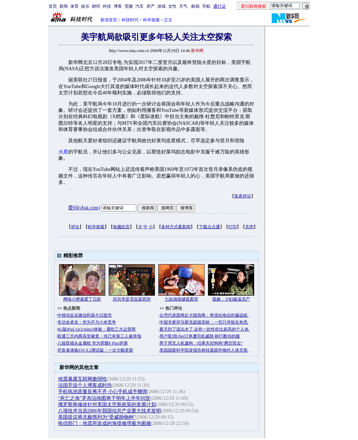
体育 (74, 6)
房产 (150, 6)
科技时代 (130, 19)
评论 (75, 226)
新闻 (63, 6)
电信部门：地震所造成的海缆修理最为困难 (104, 423)
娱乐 (85, 6)
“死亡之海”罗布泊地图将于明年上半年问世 (104, 398)
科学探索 (151, 19)
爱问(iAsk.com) (84, 207)
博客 (118, 6)
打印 (232, 226)
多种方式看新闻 (176, 226)
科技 (107, 6)
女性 (172, 6)
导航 (206, 6)
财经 (96, 6)
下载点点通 (209, 226)
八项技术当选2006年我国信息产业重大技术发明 (109, 410)
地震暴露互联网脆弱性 (82, 379)
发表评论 (242, 196)
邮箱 (195, 6)
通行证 (219, 6)
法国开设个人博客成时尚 (85, 385)
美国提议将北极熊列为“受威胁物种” (97, 417)
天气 (183, 6)
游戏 (161, 6)
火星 (63, 151)
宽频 (128, 6)
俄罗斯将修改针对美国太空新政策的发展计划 (107, 404)
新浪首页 (108, 19)
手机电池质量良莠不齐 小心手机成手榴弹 (103, 391)
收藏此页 (121, 226)
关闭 (249, 226)
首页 (53, 6)
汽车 (139, 6)
